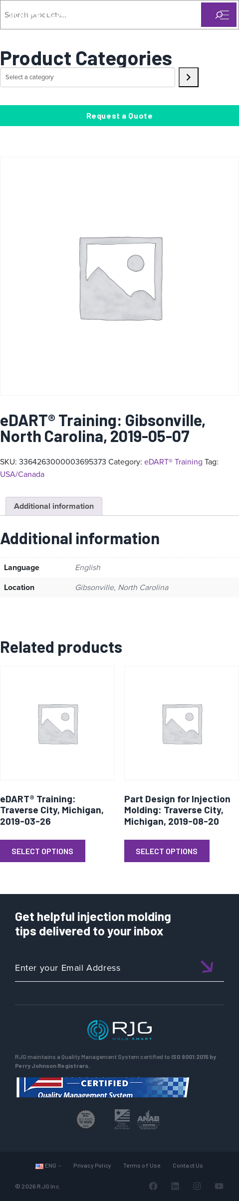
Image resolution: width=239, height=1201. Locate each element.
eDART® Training (173, 461)
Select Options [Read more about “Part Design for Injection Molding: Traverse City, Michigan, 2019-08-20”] (167, 851)
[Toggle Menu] (223, 14)
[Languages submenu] (59, 1165)
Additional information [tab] (54, 506)
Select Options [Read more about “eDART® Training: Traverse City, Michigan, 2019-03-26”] (42, 851)
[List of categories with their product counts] (87, 77)
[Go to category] (189, 77)
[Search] (210, 31)
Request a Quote (119, 115)
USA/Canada (22, 474)
